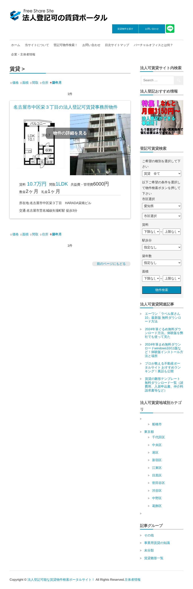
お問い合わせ (152, 29)
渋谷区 (157, 490)
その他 (149, 535)
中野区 (157, 498)
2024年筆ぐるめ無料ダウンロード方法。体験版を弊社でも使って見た (164, 333)
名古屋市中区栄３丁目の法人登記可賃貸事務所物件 (65, 107)
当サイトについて (37, 45)
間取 (33, 82)
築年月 (55, 82)
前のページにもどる (111, 264)
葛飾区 (157, 506)
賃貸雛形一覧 (153, 558)
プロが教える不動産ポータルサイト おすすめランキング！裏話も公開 (163, 367)
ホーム (15, 45)
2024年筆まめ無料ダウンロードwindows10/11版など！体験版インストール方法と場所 (164, 350)
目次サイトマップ (117, 45)
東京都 (149, 432)
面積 (24, 82)
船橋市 (157, 424)
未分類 (149, 550)
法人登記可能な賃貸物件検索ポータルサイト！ (61, 579)
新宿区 (157, 460)
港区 (155, 452)
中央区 (157, 445)
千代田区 (158, 437)
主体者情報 (133, 579)
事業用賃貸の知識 (157, 543)
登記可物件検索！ (66, 45)
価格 (14, 82)
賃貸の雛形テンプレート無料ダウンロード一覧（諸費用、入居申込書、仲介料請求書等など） (164, 384)
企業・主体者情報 (23, 54)
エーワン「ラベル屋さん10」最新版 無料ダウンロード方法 (163, 317)
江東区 (157, 468)
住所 (43, 82)
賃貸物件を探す (125, 29)
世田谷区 (158, 483)
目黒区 (157, 475)
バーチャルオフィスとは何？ (153, 45)
